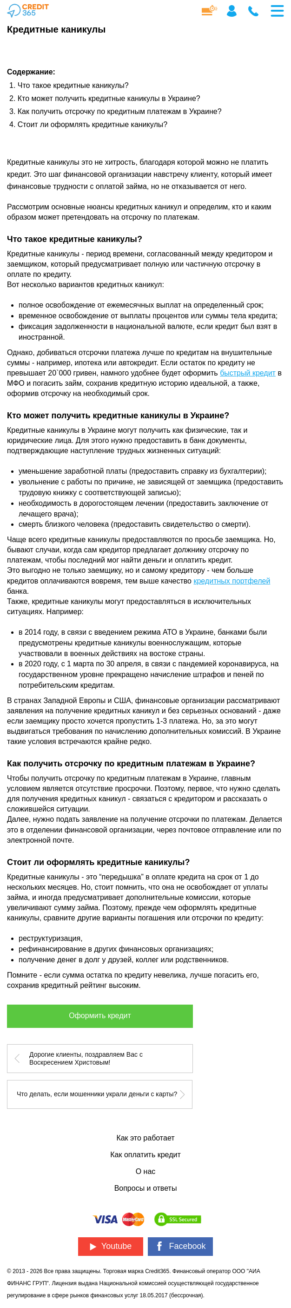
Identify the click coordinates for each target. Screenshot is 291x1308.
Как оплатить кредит (145, 1155)
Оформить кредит (100, 1016)
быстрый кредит (248, 373)
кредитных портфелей (231, 581)
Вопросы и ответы (145, 1188)
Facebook (180, 1246)
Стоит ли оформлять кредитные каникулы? (92, 124)
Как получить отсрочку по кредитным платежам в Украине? (120, 111)
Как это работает (145, 1138)
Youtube (111, 1246)
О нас (146, 1171)
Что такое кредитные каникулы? (73, 85)
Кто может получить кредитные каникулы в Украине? (109, 98)
